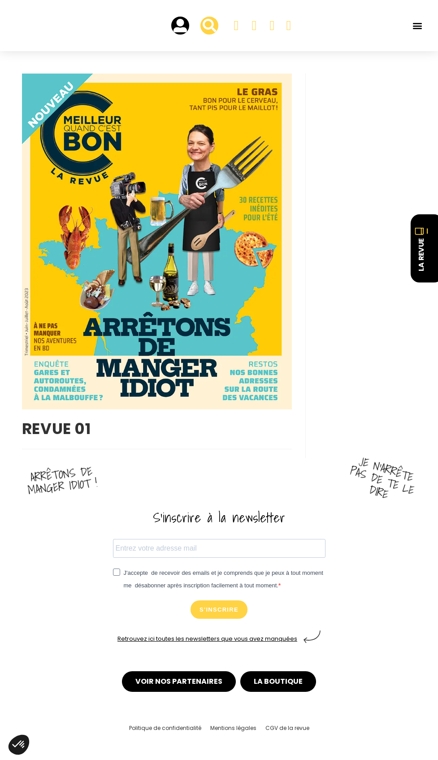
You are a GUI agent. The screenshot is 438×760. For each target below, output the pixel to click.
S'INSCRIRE (219, 609)
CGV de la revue (287, 728)
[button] (417, 25)
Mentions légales (233, 728)
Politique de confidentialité (165, 728)
